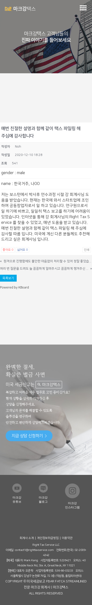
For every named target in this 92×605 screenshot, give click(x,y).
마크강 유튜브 (17, 499)
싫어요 (22, 249)
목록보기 (8, 278)
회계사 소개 (27, 538)
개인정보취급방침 (48, 538)
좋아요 (8, 249)
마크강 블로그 (43, 499)
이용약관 (67, 538)
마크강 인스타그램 (72, 505)
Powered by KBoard (14, 287)
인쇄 (86, 249)
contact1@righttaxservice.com (34, 550)
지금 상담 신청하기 (29, 436)
